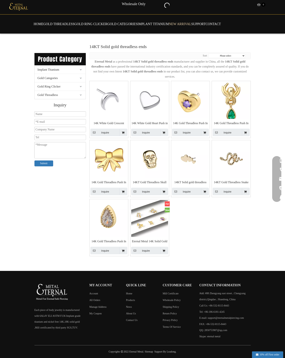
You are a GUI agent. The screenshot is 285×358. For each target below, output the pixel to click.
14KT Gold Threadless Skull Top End (149, 182)
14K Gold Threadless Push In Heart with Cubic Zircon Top (190, 123)
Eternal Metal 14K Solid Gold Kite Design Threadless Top (149, 241)
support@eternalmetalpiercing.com (226, 318)
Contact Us (132, 320)
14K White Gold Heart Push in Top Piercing (150, 123)
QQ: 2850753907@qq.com (213, 330)
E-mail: (221, 318)
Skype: (203, 336)
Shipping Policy (171, 307)
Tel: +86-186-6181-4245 (212, 311)
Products (130, 300)
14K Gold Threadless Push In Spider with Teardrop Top (231, 123)
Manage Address (98, 307)
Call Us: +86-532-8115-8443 (214, 305)
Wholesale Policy (172, 300)
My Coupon (95, 313)
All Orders (94, 300)
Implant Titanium (48, 69)
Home (129, 293)
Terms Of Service (172, 327)
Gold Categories (48, 78)
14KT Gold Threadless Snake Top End (231, 182)
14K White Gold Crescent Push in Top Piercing (109, 123)
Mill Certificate (171, 293)
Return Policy (170, 313)
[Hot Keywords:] (167, 5)
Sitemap (149, 351)
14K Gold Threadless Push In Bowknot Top (108, 182)
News (129, 307)
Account (93, 293)
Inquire (100, 132)
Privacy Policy (170, 320)
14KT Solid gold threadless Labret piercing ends (190, 182)
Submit (43, 163)
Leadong (171, 351)
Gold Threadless (48, 95)
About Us (131, 313)
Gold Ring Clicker (49, 86)
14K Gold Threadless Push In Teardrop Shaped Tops (108, 241)
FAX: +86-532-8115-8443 (212, 324)
